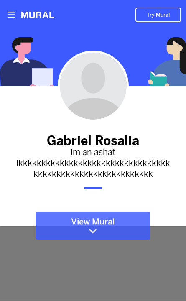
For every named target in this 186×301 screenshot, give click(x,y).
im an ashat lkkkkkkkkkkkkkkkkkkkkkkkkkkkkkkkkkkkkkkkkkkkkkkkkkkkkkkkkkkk (93, 163)
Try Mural (158, 15)
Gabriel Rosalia (93, 139)
